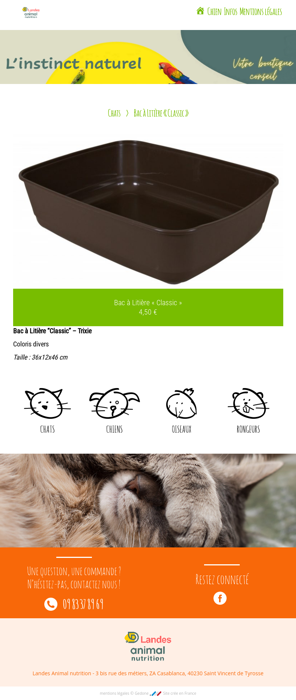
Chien (214, 10)
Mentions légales (261, 10)
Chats (114, 112)
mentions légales (115, 693)
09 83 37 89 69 (74, 603)
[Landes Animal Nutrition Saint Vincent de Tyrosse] (200, 11)
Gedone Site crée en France (165, 693)
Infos (230, 10)
